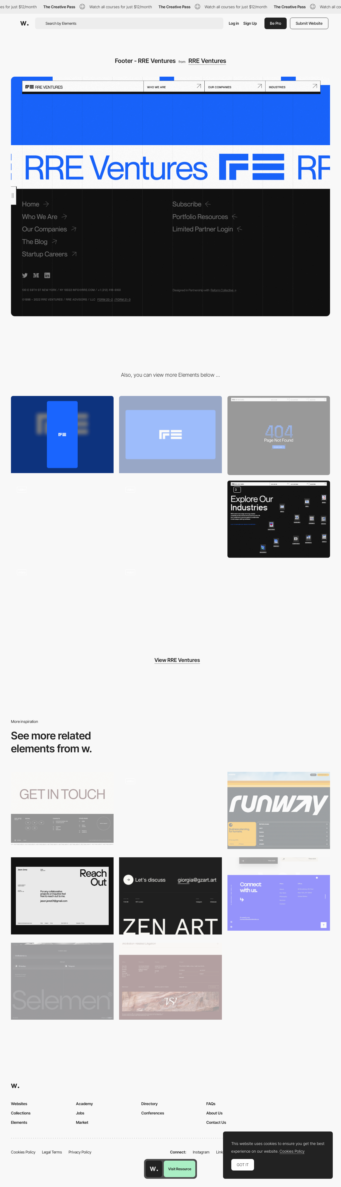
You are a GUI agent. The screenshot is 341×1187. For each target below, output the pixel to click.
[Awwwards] (24, 23)
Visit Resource (179, 1169)
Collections (20, 1113)
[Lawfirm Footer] (170, 981)
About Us (214, 1113)
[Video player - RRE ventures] (170, 601)
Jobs (80, 1113)
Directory (149, 1103)
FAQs (210, 1103)
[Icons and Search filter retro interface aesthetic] (278, 519)
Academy (84, 1103)
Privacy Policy (80, 1152)
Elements (19, 1122)
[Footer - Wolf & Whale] (278, 894)
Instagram (201, 1152)
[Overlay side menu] (62, 519)
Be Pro (275, 23)
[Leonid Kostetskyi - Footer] (62, 808)
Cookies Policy (23, 1152)
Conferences (152, 1113)
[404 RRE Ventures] (278, 435)
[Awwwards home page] (154, 1169)
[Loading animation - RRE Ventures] (62, 601)
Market (82, 1122)
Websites (19, 1103)
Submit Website (309, 23)
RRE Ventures (207, 61)
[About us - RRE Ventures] (170, 519)
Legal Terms (52, 1152)
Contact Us (216, 1122)
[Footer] (170, 810)
